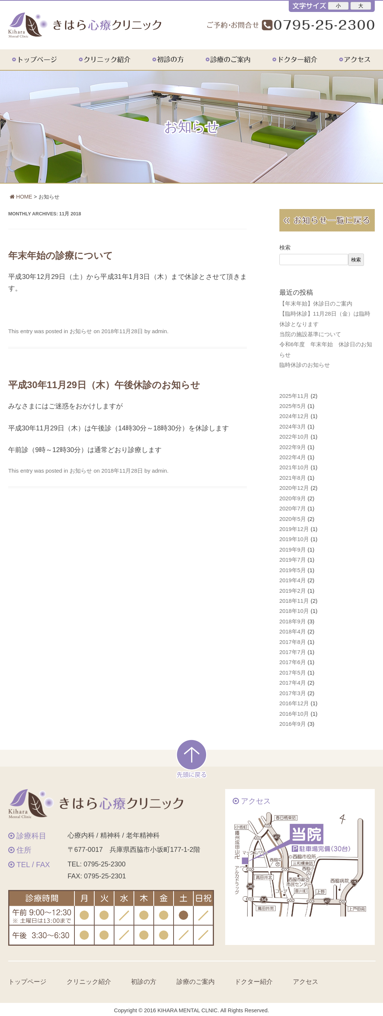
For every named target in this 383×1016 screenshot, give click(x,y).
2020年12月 (294, 488)
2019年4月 (292, 580)
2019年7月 (292, 560)
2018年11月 (294, 601)
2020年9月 (292, 498)
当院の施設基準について (310, 334)
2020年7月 (292, 509)
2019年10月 (294, 539)
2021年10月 (294, 467)
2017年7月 (292, 652)
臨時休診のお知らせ (304, 365)
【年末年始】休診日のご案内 (315, 304)
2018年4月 (292, 632)
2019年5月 (292, 570)
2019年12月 (294, 529)
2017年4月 (292, 683)
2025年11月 (294, 396)
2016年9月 (292, 724)
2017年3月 (292, 693)
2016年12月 (294, 703)
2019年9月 (292, 550)
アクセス (353, 59)
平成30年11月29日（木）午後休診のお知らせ (104, 385)
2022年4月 (292, 457)
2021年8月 (292, 478)
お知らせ (81, 331)
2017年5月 (292, 673)
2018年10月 (294, 611)
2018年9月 (292, 621)
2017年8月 (292, 642)
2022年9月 (292, 447)
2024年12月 (294, 416)
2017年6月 (292, 662)
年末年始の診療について (60, 255)
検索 (285, 248)
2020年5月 (292, 519)
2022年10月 (294, 437)
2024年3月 (292, 427)
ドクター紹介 (303, 59)
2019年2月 (292, 591)
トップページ (44, 59)
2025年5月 (292, 406)
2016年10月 (294, 714)
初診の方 (177, 59)
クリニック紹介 (114, 59)
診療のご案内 (237, 59)
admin (159, 331)
